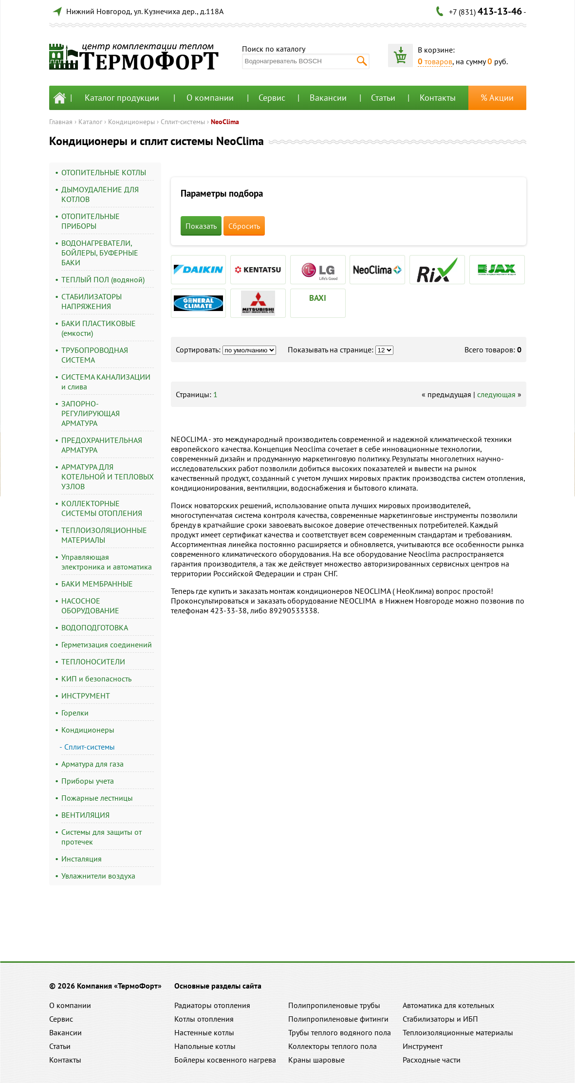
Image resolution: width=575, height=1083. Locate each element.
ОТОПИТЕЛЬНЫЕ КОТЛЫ (103, 172)
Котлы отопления (204, 1019)
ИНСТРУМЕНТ (85, 695)
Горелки (75, 712)
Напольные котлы (205, 1046)
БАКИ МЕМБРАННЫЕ (97, 583)
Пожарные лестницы (97, 798)
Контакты (438, 97)
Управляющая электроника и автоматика (106, 561)
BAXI (317, 298)
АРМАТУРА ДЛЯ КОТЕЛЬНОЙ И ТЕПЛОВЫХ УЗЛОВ (107, 476)
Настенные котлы (204, 1032)
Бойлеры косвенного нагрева (225, 1060)
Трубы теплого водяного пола (339, 1032)
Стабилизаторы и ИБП (440, 1019)
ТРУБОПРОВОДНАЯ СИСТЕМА (94, 355)
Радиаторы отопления (212, 1005)
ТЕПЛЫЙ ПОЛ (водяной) (103, 279)
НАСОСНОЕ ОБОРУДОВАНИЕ (90, 605)
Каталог (90, 121)
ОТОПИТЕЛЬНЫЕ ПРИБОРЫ (90, 221)
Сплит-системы (183, 121)
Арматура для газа (92, 764)
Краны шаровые (316, 1060)
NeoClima (225, 121)
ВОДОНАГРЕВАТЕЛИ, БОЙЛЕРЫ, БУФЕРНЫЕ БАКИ (99, 252)
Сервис (272, 97)
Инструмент (423, 1046)
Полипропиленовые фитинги (338, 1019)
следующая (496, 394)
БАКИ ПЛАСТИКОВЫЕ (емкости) (98, 328)
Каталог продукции (122, 97)
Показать (201, 226)
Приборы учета (87, 781)
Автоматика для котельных (448, 1005)
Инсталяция (81, 858)
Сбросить (244, 226)
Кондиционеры (131, 121)
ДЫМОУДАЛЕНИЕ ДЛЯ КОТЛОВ (100, 194)
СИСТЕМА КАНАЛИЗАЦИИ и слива (105, 381)
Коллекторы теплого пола (332, 1046)
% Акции (497, 97)
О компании (210, 97)
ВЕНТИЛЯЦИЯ (85, 815)
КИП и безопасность (96, 678)
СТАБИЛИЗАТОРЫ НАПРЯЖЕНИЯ (91, 301)
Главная (61, 121)
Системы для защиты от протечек (101, 836)
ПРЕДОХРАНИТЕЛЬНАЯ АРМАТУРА (101, 445)
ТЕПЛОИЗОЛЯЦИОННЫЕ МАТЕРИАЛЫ (104, 535)
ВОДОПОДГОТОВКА (94, 627)
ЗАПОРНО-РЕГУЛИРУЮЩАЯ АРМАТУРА (90, 413)
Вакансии (328, 97)
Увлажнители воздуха (98, 876)
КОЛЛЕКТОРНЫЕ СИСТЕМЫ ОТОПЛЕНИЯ (101, 508)
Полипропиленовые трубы (334, 1005)
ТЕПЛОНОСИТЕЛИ (93, 661)
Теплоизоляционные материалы (458, 1032)
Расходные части (432, 1060)
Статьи (383, 97)
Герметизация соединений (106, 644)
